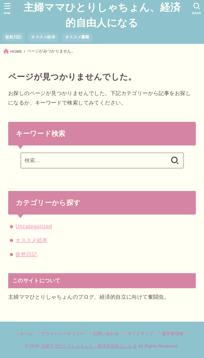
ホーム (26, 333)
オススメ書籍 (77, 37)
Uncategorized (33, 226)
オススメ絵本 (43, 37)
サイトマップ (140, 333)
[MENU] (7, 8)
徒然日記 (13, 37)
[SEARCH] (196, 8)
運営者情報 (173, 333)
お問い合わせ (106, 333)
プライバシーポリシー (62, 333)
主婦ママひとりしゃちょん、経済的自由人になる (102, 15)
